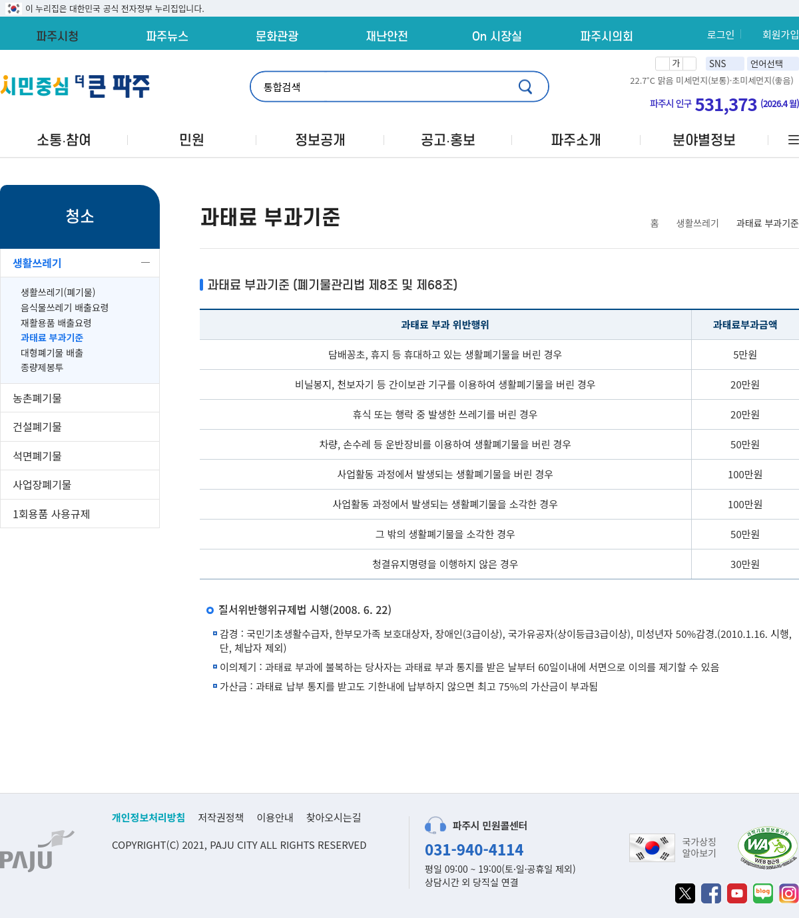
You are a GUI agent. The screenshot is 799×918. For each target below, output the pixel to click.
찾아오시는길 (334, 817)
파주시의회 (606, 36)
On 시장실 (497, 36)
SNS (717, 63)
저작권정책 (221, 817)
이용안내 (274, 817)
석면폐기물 (37, 456)
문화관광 (277, 36)
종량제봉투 (42, 367)
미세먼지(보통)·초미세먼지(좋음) (735, 80)
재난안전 (387, 36)
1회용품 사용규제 (51, 514)
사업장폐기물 (42, 484)
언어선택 (766, 63)
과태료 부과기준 (52, 337)
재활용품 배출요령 (56, 323)
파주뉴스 (167, 36)
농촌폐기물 (37, 398)
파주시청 (57, 36)
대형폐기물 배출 (52, 353)
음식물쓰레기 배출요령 (65, 307)
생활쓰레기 (37, 263)
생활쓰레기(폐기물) (58, 292)
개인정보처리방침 (148, 817)
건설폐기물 (37, 426)
